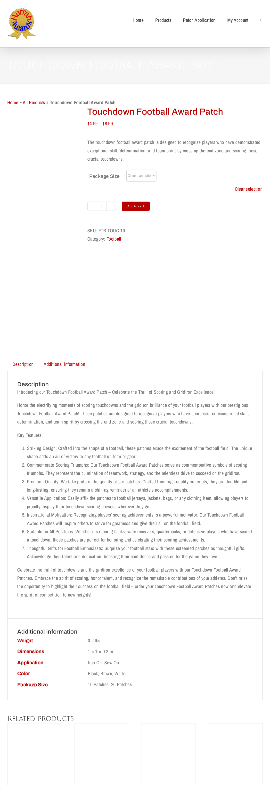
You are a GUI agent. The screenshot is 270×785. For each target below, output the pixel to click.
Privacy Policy (111, 750)
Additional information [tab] (64, 264)
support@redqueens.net (168, 771)
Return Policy (80, 750)
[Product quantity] (102, 206)
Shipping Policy (48, 750)
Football (113, 239)
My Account (201, 750)
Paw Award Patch (102, 699)
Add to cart (135, 206)
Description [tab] (22, 264)
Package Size (104, 176)
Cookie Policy (142, 750)
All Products (34, 102)
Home (12, 102)
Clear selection (249, 189)
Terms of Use (172, 750)
